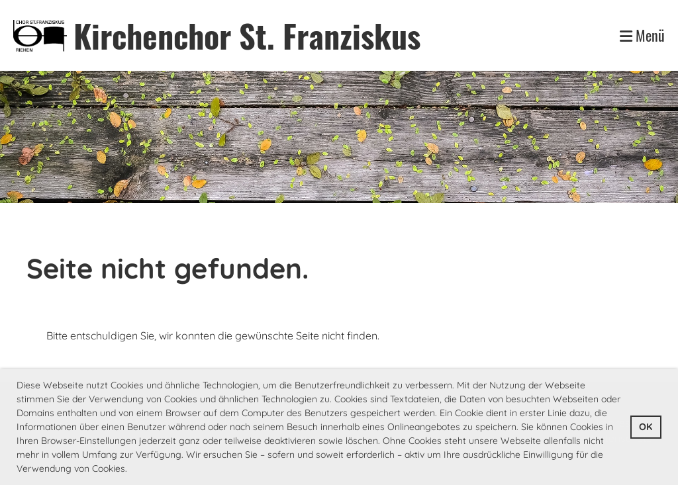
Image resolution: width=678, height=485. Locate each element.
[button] (132, 470)
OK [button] (645, 427)
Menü (642, 35)
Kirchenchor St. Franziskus (246, 35)
